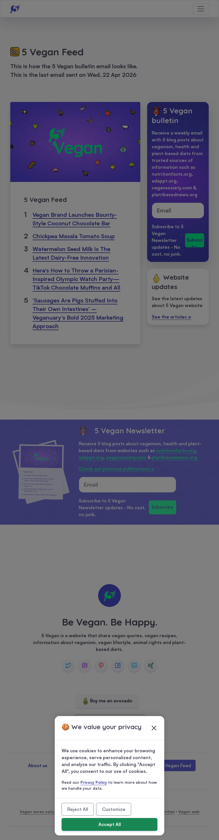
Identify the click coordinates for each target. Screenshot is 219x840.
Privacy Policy (93, 782)
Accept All (109, 824)
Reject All (77, 809)
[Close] (154, 728)
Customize (113, 809)
